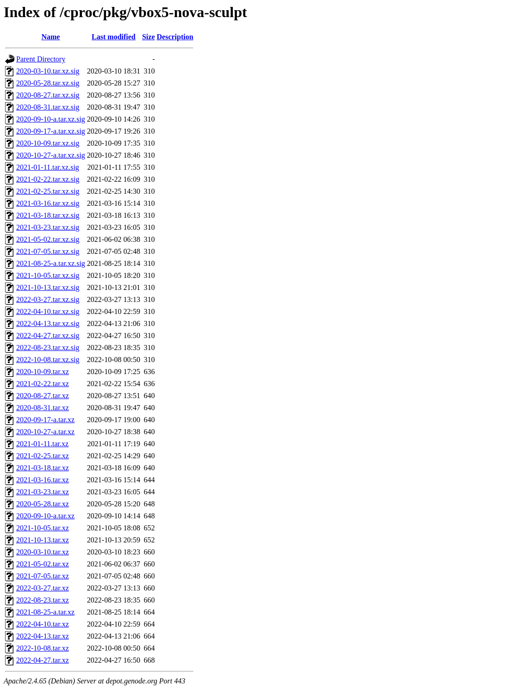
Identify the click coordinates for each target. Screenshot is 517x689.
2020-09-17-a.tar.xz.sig (50, 131)
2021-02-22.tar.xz (42, 384)
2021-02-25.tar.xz (42, 456)
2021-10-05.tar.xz (42, 528)
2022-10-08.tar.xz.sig (47, 359)
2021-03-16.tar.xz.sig (47, 203)
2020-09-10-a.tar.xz (45, 516)
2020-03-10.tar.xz (42, 552)
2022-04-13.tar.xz (42, 636)
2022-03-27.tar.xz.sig (47, 299)
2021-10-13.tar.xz (42, 540)
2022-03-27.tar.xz (42, 588)
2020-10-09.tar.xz (42, 371)
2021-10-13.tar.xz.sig (47, 287)
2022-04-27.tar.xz (42, 660)
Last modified (114, 37)
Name (50, 37)
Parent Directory (40, 59)
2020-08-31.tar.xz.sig (47, 107)
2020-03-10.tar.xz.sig (47, 71)
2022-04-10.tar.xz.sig (47, 311)
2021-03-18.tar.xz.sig (47, 215)
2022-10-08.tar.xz (42, 648)
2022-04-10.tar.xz (42, 624)
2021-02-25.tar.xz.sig (47, 191)
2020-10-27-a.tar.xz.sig (50, 155)
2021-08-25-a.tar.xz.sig (50, 263)
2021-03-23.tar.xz (42, 492)
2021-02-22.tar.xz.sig (47, 179)
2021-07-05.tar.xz (42, 576)
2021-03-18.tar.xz (42, 468)
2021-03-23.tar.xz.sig (47, 227)
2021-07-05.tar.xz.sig (47, 251)
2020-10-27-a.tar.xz (45, 432)
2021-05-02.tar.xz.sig (47, 239)
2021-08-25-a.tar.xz (45, 612)
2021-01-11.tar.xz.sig (47, 167)
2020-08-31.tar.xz (42, 408)
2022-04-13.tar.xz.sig (47, 323)
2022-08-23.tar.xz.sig (47, 347)
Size (148, 37)
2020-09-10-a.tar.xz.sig (50, 119)
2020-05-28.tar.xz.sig (47, 83)
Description (175, 37)
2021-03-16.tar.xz (42, 480)
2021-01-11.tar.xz (42, 444)
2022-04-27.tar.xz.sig (47, 335)
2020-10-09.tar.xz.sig (47, 143)
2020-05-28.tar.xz (42, 504)
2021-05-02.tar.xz (42, 564)
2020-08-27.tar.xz (42, 396)
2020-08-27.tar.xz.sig (47, 95)
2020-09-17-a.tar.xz (45, 420)
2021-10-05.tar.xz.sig (47, 275)
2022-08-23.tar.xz (42, 600)
